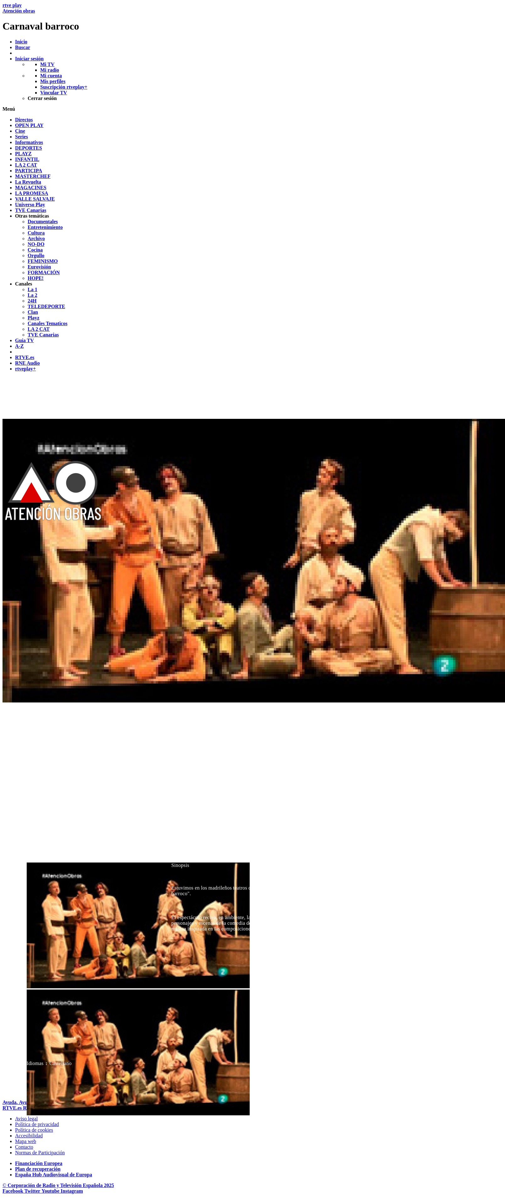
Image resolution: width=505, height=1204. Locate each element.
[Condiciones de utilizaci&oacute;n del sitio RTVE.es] (26, 1118)
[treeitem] (24, 119)
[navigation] (252, 244)
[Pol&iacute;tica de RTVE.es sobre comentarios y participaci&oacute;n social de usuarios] (40, 1152)
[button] (252, 109)
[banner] (252, 17)
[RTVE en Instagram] (72, 1191)
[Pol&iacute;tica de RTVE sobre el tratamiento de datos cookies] (34, 1130)
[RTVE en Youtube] (51, 1191)
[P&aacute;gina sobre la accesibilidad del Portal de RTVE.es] (29, 1135)
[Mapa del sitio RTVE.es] (25, 1141)
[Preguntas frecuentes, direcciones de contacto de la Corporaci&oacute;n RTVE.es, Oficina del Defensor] (24, 1147)
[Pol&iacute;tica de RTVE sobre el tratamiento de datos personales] (37, 1124)
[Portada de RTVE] (13, 1108)
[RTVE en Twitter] (32, 1191)
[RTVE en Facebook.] (13, 1191)
